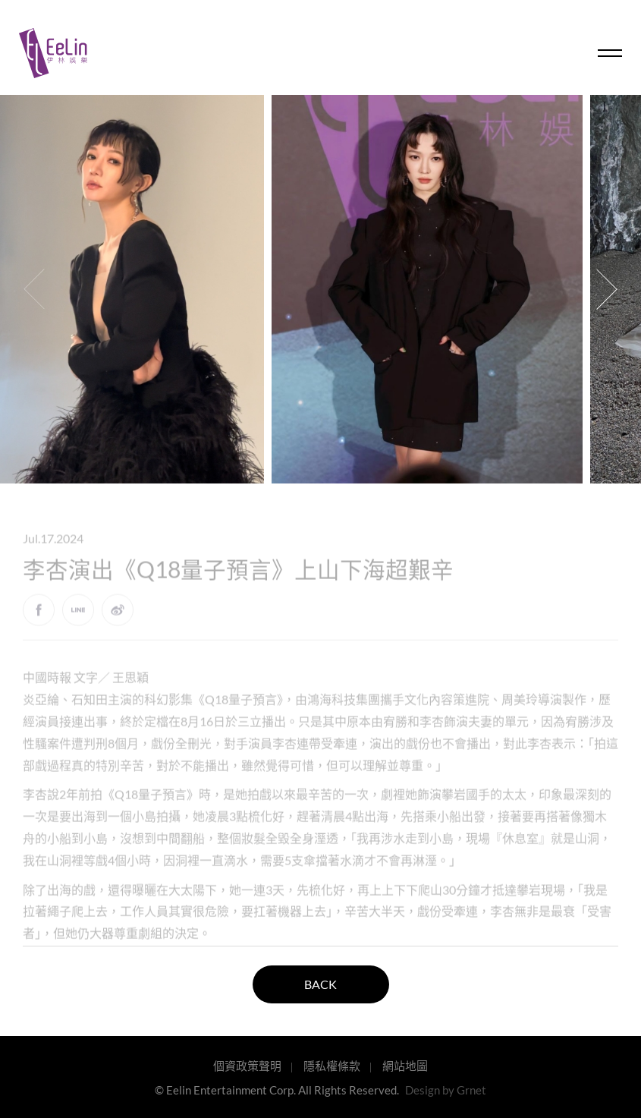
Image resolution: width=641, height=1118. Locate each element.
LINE (78, 618)
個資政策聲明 (247, 1065)
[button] (607, 289)
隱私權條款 (331, 1065)
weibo (117, 618)
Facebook (39, 618)
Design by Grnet (445, 1090)
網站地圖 (405, 1065)
